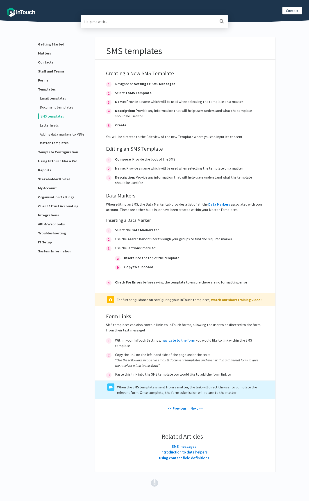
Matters (44, 53)
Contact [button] (292, 10)
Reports (44, 170)
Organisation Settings (56, 197)
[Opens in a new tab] (154, 482)
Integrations (48, 215)
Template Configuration (58, 152)
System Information (54, 251)
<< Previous (177, 408)
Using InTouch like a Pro (57, 161)
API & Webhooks (51, 224)
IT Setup (45, 242)
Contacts (45, 62)
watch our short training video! (236, 299)
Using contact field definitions (184, 458)
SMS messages (184, 446)
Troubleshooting (52, 233)
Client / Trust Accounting (58, 206)
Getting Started (51, 44)
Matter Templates (54, 143)
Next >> (197, 408)
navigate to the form (178, 340)
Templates (47, 89)
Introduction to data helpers (184, 452)
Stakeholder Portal (54, 179)
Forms (43, 80)
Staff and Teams (51, 71)
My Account (47, 188)
